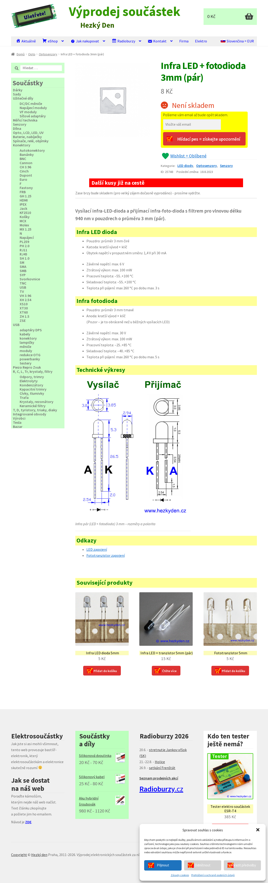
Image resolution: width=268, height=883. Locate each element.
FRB (23, 192)
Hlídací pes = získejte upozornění (208, 139)
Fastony (26, 188)
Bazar (17, 426)
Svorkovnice (30, 279)
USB (23, 287)
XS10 (23, 304)
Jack (23, 208)
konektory (28, 338)
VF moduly (28, 112)
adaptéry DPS (31, 330)
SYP (23, 275)
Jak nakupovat (84, 40)
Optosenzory (48, 54)
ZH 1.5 (24, 316)
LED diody (185, 165)
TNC (23, 283)
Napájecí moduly (33, 108)
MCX (23, 221)
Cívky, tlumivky (32, 393)
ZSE (23, 320)
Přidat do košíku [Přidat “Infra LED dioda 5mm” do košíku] (105, 671)
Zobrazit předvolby (242, 865)
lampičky (27, 342)
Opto (31, 54)
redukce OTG (30, 355)
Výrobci (19, 418)
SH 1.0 (24, 258)
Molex (24, 225)
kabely (25, 334)
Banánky (27, 154)
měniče (25, 346)
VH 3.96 (25, 295)
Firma (184, 41)
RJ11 (23, 250)
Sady (17, 94)
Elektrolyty (29, 381)
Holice (160, 761)
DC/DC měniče (31, 103)
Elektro (201, 41)
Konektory (21, 145)
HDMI (24, 200)
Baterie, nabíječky (27, 137)
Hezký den (39, 854)
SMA (23, 266)
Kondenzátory (31, 385)
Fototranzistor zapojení (105, 555)
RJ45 (23, 254)
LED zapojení (96, 549)
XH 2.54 (25, 300)
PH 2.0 (24, 246)
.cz (161, 789)
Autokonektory (32, 150)
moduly (26, 351)
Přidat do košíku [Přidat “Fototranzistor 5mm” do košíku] (233, 671)
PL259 (24, 241)
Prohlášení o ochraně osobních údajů (213, 875)
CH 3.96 (25, 167)
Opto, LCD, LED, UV (28, 132)
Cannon (26, 163)
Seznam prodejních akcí (158, 778)
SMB (23, 271)
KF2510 (25, 212)
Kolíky (25, 217)
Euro (23, 179)
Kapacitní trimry (33, 389)
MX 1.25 (25, 229)
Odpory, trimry (32, 377)
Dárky (17, 90)
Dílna (17, 128)
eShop (50, 40)
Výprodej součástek (124, 11)
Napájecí (27, 237)
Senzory (226, 165)
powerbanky (30, 359)
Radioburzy (123, 40)
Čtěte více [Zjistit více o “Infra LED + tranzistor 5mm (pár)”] (169, 671)
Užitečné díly (23, 98)
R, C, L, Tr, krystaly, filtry (32, 371)
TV (22, 291)
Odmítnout (202, 865)
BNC (23, 158)
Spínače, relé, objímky (31, 141)
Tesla (17, 422)
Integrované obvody (29, 414)
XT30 (24, 308)
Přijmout (163, 865)
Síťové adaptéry (33, 116)
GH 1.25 (25, 196)
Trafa (24, 397)
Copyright (19, 854)
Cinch (24, 171)
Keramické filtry (33, 406)
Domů (21, 54)
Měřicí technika (25, 120)
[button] (258, 830)
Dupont (26, 175)
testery (25, 363)
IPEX (23, 204)
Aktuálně (26, 40)
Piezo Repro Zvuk (27, 367)
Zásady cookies (180, 875)
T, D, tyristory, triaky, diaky (35, 410)
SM (22, 262)
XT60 (24, 312)
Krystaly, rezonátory (36, 401)
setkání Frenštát (162, 767)
